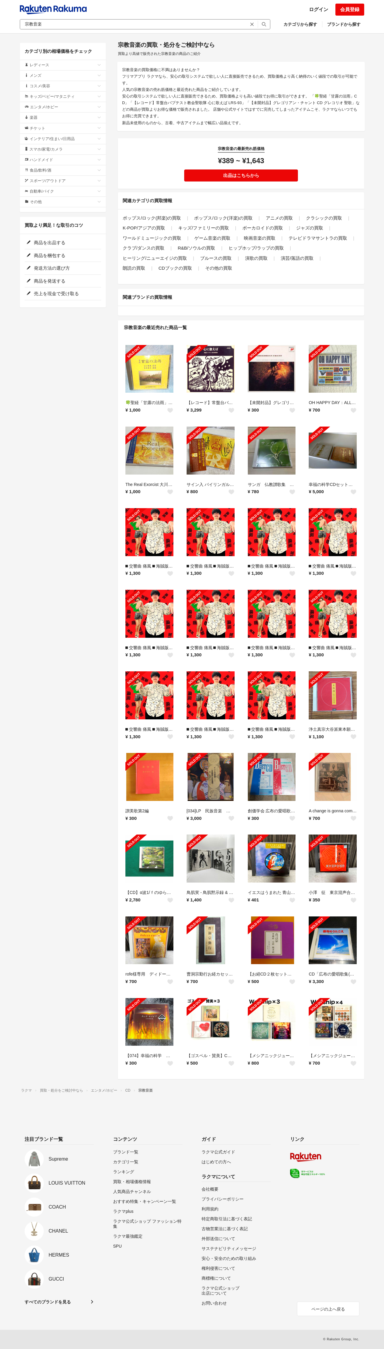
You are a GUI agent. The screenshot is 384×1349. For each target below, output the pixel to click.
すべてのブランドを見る (48, 1302)
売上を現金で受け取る (52, 293)
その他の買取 (218, 268)
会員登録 (349, 9)
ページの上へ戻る (328, 1309)
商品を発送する (45, 280)
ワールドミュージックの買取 (152, 238)
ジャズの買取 (309, 227)
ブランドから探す (344, 24)
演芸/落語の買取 (297, 258)
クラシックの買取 (324, 217)
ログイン (318, 9)
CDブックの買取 (175, 268)
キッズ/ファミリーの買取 (203, 227)
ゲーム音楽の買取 (212, 238)
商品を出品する (45, 242)
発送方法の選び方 (48, 268)
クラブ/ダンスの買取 (143, 247)
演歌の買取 (256, 258)
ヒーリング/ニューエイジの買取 (155, 258)
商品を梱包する (45, 255)
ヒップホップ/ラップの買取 (256, 247)
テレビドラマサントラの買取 (318, 238)
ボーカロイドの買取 (262, 227)
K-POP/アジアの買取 (144, 227)
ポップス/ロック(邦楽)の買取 (152, 217)
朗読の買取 (134, 268)
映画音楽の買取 (259, 238)
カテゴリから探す (300, 24)
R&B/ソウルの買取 (196, 247)
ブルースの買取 (216, 258)
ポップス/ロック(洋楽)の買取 (223, 217)
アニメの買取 (279, 217)
